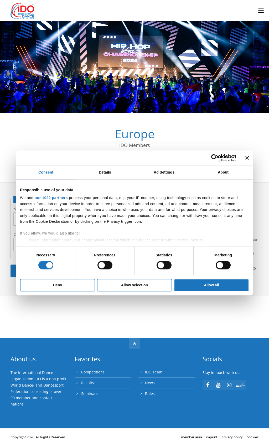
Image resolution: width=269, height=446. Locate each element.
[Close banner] (247, 158)
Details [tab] (105, 172)
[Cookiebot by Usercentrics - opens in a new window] (213, 157)
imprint (212, 437)
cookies (252, 437)
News (150, 382)
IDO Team (153, 371)
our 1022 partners (51, 198)
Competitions (93, 371)
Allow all (211, 285)
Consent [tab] (45, 172)
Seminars (89, 393)
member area (191, 437)
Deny (57, 285)
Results (87, 382)
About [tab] (223, 172)
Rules (150, 393)
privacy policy (232, 437)
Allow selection (134, 285)
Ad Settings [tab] (164, 172)
